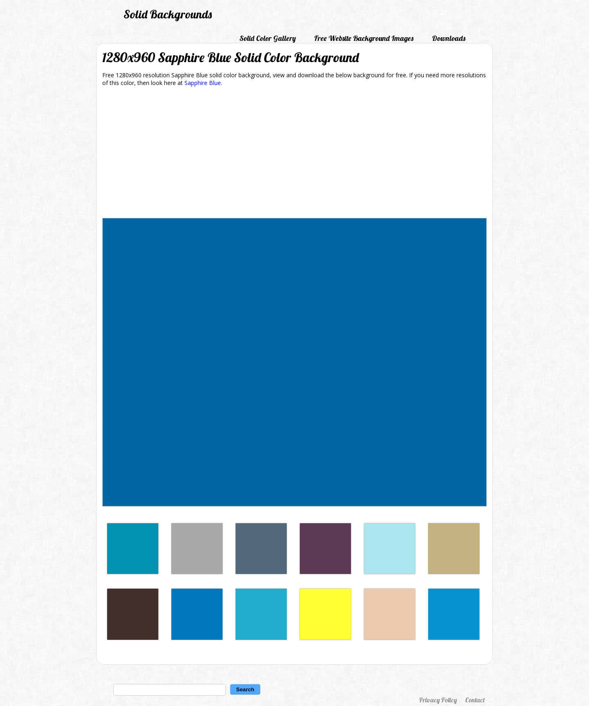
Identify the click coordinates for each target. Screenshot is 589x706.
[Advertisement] (294, 153)
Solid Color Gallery (267, 38)
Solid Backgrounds (168, 14)
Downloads (448, 38)
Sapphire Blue (202, 83)
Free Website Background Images (364, 38)
